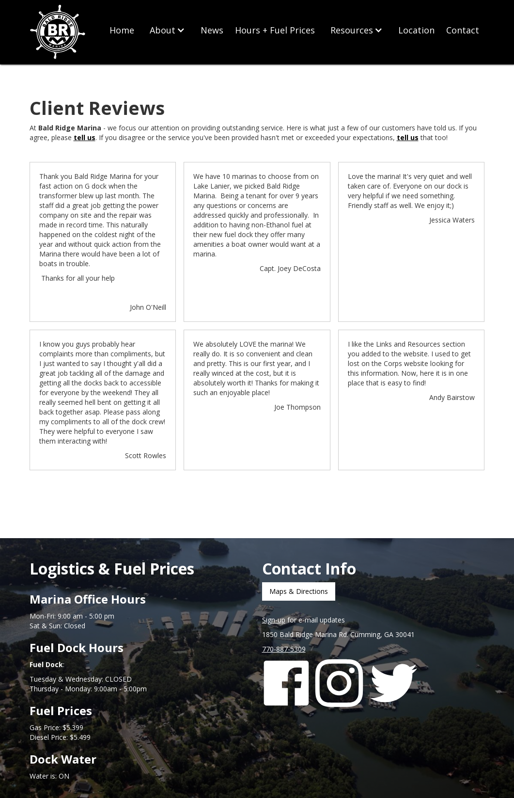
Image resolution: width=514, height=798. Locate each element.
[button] (167, 30)
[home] (59, 32)
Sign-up (273, 619)
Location (416, 30)
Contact (462, 30)
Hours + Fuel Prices (275, 30)
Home (121, 30)
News (212, 30)
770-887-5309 (284, 649)
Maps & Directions (298, 591)
